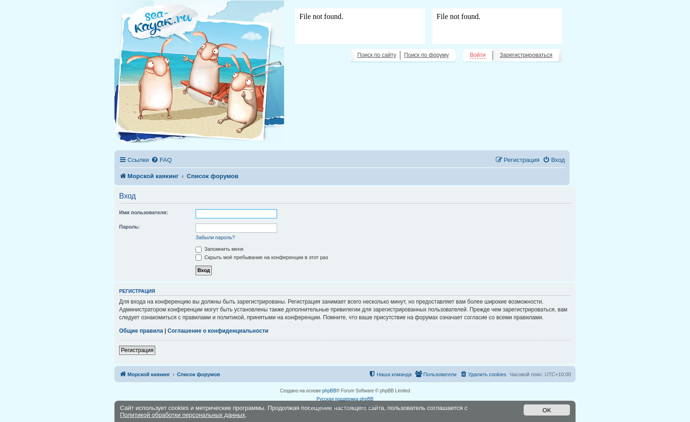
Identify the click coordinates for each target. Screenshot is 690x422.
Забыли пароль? (215, 237)
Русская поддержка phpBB (345, 399)
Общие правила (141, 331)
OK (547, 410)
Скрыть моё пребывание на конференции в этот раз (262, 257)
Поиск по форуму (426, 55)
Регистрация (137, 350)
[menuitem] (161, 160)
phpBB (329, 390)
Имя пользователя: (143, 212)
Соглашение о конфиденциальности (218, 331)
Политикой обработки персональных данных (182, 414)
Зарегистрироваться (526, 55)
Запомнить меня (219, 249)
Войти (478, 55)
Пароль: (129, 227)
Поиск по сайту (376, 55)
